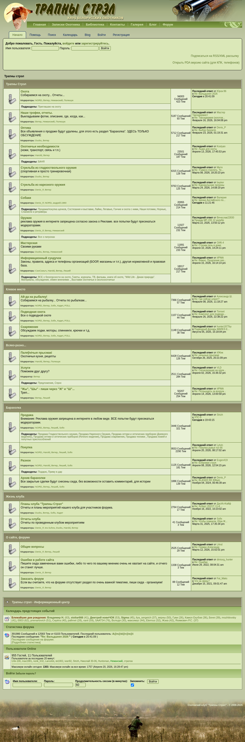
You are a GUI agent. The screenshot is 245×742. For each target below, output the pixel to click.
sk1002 (59, 661)
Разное (26, 460)
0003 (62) (23, 620)
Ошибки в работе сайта (37, 560)
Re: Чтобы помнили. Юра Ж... (210, 521)
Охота (25, 91)
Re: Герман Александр (206, 547)
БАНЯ (41, 161)
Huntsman (103, 661)
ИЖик (220, 352)
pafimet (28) (75, 620)
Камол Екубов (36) (196, 617)
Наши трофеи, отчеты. (37, 112)
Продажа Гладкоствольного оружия (57, 434)
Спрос (58, 383)
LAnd (219, 544)
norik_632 (38, 661)
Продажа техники (136, 436)
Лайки (98, 209)
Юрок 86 (221, 91)
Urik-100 (16, 661)
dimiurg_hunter (225, 559)
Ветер (46, 100)
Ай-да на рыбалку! (34, 296)
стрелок (128, 661)
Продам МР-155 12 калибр (209, 220)
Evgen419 (222, 460)
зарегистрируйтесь (95, 43)
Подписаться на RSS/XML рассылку (215, 56)
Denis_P (221, 127)
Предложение (45, 383)
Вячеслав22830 (225, 217)
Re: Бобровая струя (205, 462)
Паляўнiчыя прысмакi (36, 352)
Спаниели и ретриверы (34, 212)
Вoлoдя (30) (118, 620)
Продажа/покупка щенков (52, 209)
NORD (38, 100)
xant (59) (88, 620)
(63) (58, 617)
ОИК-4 (220, 242)
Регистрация (121, 35)
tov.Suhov (50, 527)
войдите (68, 43)
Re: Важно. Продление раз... (210, 260)
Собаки (26, 198)
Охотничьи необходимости (40, 146)
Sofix (53, 305)
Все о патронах (46, 237)
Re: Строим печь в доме (207, 245)
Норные (161, 209)
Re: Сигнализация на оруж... (210, 370)
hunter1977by (224, 326)
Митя (220, 167)
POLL (67, 305)
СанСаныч (40, 270)
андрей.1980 (59, 202)
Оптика (26, 128)
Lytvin (220, 445)
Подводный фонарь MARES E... (212, 329)
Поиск (52, 35)
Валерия (221, 197)
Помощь (35, 35)
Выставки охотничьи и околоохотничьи (93, 279)
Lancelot (49, 661)
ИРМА (220, 257)
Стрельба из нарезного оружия (43, 184)
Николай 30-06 (88, 661)
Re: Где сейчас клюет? (206, 299)
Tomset (220, 311)
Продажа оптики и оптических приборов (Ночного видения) (66, 436)
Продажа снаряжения (112, 436)
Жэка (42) (168, 620)
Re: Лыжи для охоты (205, 149)
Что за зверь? (202, 581)
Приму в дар (55, 472)
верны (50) (164, 617)
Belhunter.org (63, 11)
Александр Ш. (224, 296)
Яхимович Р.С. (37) (186, 620)
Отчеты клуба (30, 519)
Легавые (107, 209)
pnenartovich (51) (40, 620)
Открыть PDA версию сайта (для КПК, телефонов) (206, 62)
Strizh (220, 414)
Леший (67, 270)
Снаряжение (29, 327)
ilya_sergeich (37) (146, 617)
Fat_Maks (222, 578)
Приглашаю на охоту (49, 106)
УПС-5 (197, 417)
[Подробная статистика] (25, 642)
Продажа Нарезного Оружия (94, 434)
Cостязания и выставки (80, 209)
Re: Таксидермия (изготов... (209, 117)
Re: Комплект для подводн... (210, 314)
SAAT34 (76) (102, 620)
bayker (220, 182)
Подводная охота (33, 312)
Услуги (25, 367)
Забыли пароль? (26, 673)
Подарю (42, 472)
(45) (127, 617)
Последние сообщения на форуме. (32, 639)
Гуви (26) (178, 617)
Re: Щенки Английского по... (209, 200)
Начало (17, 35)
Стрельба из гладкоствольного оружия (48, 167)
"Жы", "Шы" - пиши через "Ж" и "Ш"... (47, 389)
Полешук (68, 100)
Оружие (26, 218)
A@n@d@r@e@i (122, 633)
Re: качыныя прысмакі (206, 355)
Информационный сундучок (41, 258)
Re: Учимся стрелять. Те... (208, 170)
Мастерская (29, 243)
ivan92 (68, 661)
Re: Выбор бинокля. (205, 130)
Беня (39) (214, 617)
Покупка (26, 447)
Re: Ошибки (200, 562)
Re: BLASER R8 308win (207, 480)
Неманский (57, 100)
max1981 (27, 661)
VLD (219, 367)
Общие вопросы (32, 546)
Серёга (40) (59, 620)
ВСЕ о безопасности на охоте (54, 277)
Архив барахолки (33, 478)
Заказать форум (32, 578)
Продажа (27, 415)
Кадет (60, 305)
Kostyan (221, 146)
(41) (80, 617)
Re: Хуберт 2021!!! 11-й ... (208, 506)
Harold (38, 155)
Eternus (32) (153, 620)
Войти (102, 35)
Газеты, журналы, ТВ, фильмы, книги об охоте (97, 277)
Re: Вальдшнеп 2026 (205, 93)
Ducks (38, 140)
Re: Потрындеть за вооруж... (210, 391)
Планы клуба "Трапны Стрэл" (42, 504)
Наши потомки (147, 209)
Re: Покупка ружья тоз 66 (208, 447)
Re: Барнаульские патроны (209, 185)
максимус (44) (136, 620)
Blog (87, 35)
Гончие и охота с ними (126, 209)
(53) (105, 617)
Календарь (70, 35)
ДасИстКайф (224, 503)
